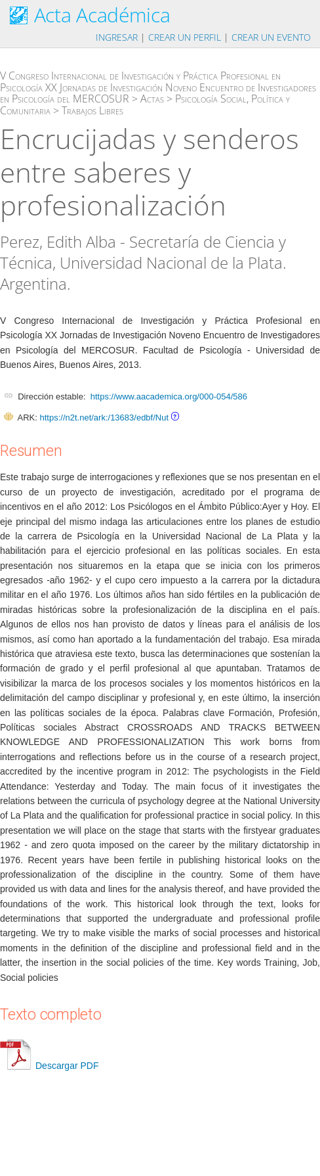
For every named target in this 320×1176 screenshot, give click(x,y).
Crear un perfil (184, 37)
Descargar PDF (49, 1065)
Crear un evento (271, 37)
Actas (152, 98)
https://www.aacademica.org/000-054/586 (168, 396)
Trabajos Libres (92, 110)
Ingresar (117, 37)
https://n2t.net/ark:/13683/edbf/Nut (104, 417)
